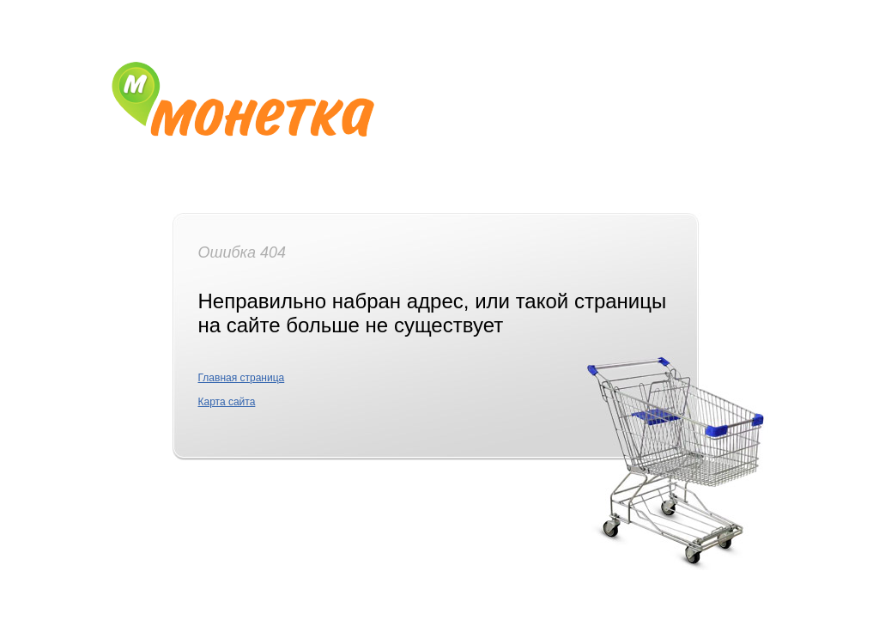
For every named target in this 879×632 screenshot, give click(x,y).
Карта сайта (227, 402)
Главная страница (241, 378)
